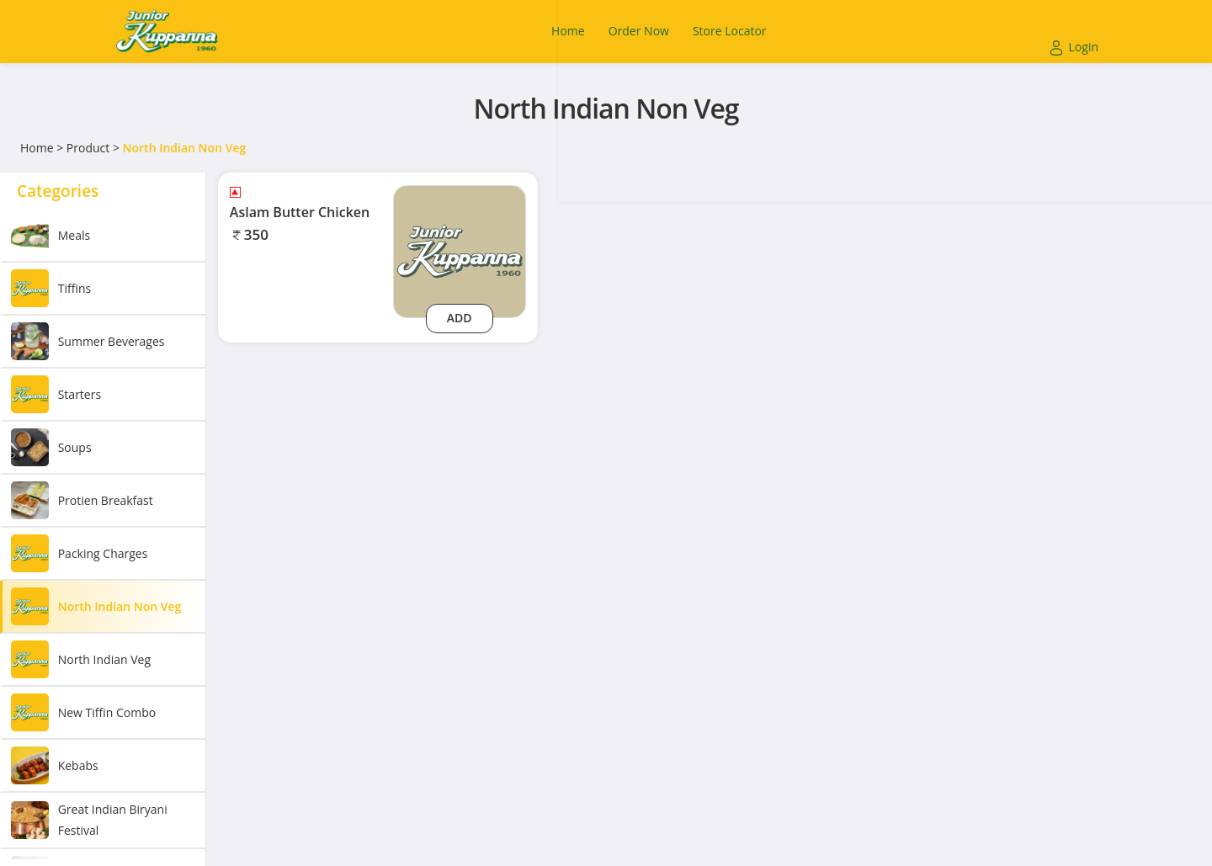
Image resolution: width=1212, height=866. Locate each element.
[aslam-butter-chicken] (459, 250)
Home (37, 148)
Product (87, 148)
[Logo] (167, 31)
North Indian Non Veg (185, 148)
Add (459, 318)
